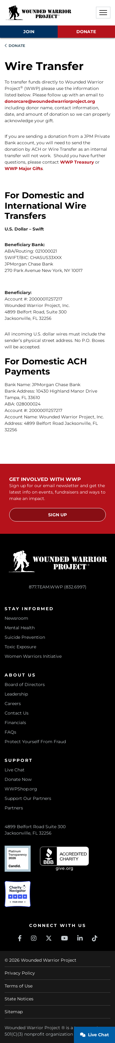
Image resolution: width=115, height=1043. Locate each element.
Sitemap (14, 1011)
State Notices (19, 999)
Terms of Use (19, 986)
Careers (13, 703)
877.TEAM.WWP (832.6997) (57, 587)
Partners (14, 808)
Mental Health (20, 627)
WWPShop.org (21, 789)
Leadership (16, 694)
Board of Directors (25, 684)
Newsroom (16, 618)
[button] (103, 12)
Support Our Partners (28, 798)
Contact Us (17, 713)
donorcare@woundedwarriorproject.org (50, 101)
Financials (15, 722)
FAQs (10, 732)
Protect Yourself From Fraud (35, 741)
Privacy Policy (20, 973)
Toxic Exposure (20, 646)
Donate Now (18, 779)
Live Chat (15, 770)
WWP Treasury (77, 162)
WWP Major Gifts (24, 168)
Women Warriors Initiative (33, 656)
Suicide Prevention (25, 637)
